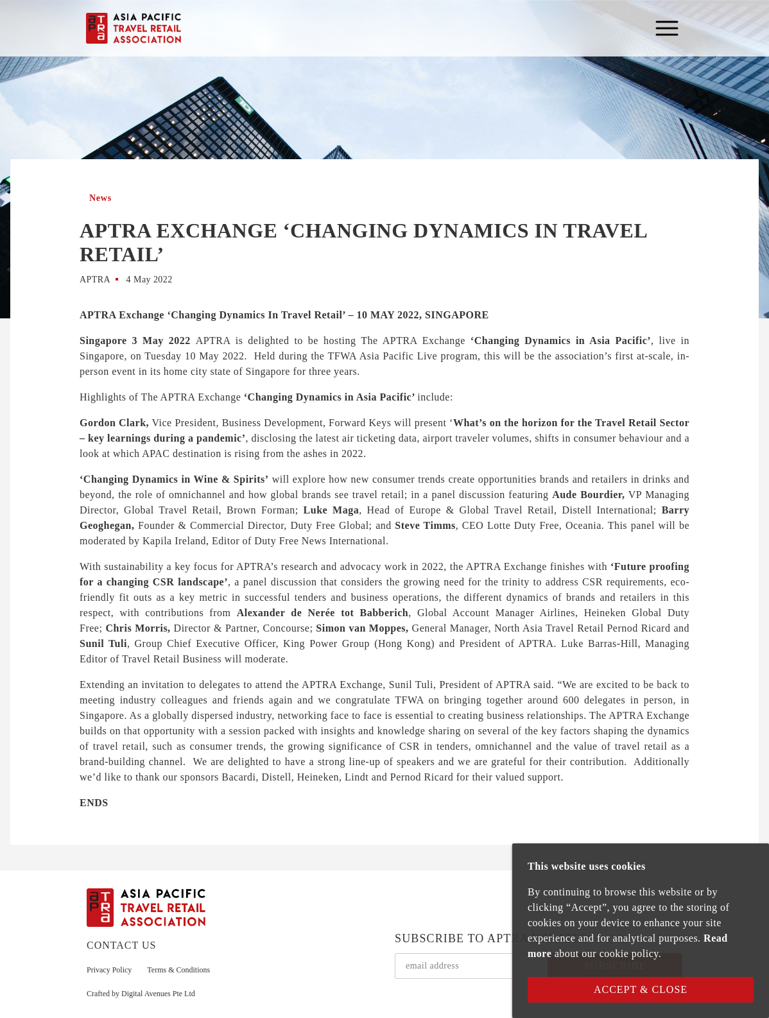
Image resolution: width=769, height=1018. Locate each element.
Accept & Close (640, 989)
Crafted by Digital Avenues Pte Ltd (141, 993)
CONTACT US (121, 945)
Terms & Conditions (178, 969)
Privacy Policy (109, 969)
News (100, 198)
